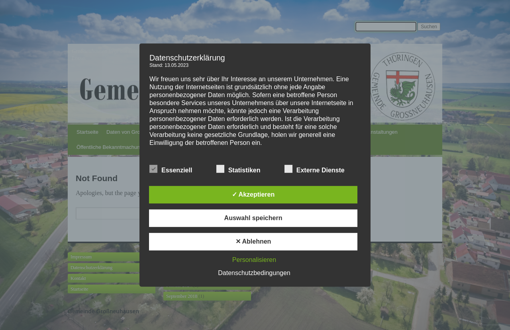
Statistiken (238, 169)
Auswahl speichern (253, 218)
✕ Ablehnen (253, 241)
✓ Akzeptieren (253, 194)
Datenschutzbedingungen (254, 272)
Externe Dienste (314, 169)
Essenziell (170, 169)
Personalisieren (254, 259)
